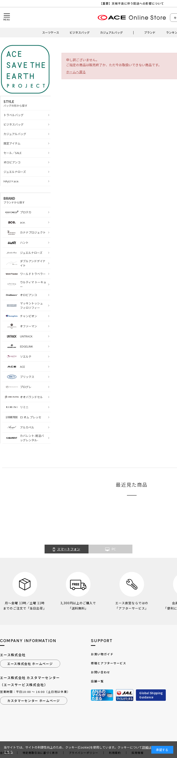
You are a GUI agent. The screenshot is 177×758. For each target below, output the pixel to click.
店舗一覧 (97, 681)
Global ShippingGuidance (151, 695)
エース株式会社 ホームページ (30, 663)
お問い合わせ (100, 672)
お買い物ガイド (102, 654)
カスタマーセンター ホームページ (33, 700)
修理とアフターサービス (108, 663)
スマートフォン (66, 549)
